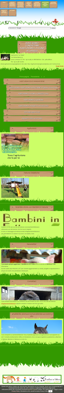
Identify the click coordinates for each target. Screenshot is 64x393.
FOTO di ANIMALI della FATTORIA (28, 4)
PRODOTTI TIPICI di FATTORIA (4, 11)
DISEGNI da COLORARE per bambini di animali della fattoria (21, 4)
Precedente (35, 76)
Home (4, 2)
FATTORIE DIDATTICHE (53, 3)
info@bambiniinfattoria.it (8, 303)
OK (50, 391)
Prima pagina (24, 76)
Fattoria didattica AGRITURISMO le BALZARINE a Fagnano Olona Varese (33, 88)
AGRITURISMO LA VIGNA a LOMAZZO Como (33, 94)
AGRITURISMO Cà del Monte (33, 100)
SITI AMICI (12, 10)
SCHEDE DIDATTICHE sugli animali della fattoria (37, 4)
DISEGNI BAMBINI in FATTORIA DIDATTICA (12, 4)
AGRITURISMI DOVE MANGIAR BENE (45, 4)
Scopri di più (59, 66)
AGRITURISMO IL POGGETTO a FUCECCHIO (33, 106)
